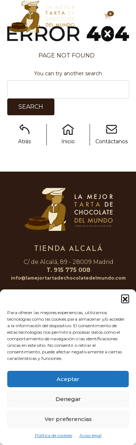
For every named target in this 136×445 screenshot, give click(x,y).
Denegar (68, 399)
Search (30, 106)
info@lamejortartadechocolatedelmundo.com (68, 278)
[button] (125, 298)
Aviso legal (90, 435)
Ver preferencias (68, 419)
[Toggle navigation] (124, 18)
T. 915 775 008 (68, 269)
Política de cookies (53, 435)
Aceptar (68, 379)
